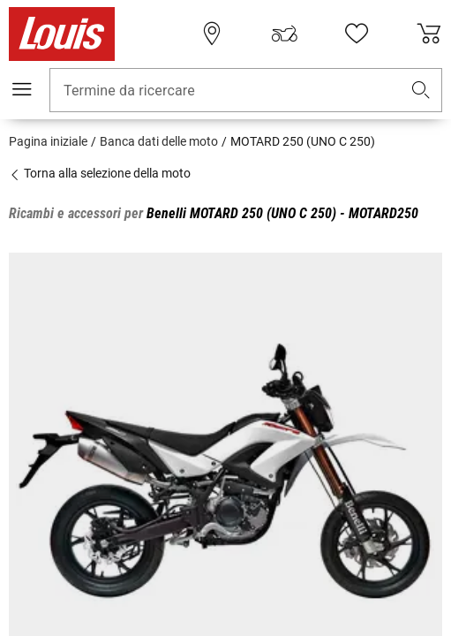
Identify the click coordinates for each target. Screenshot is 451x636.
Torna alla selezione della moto (100, 173)
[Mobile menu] (22, 89)
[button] (421, 90)
